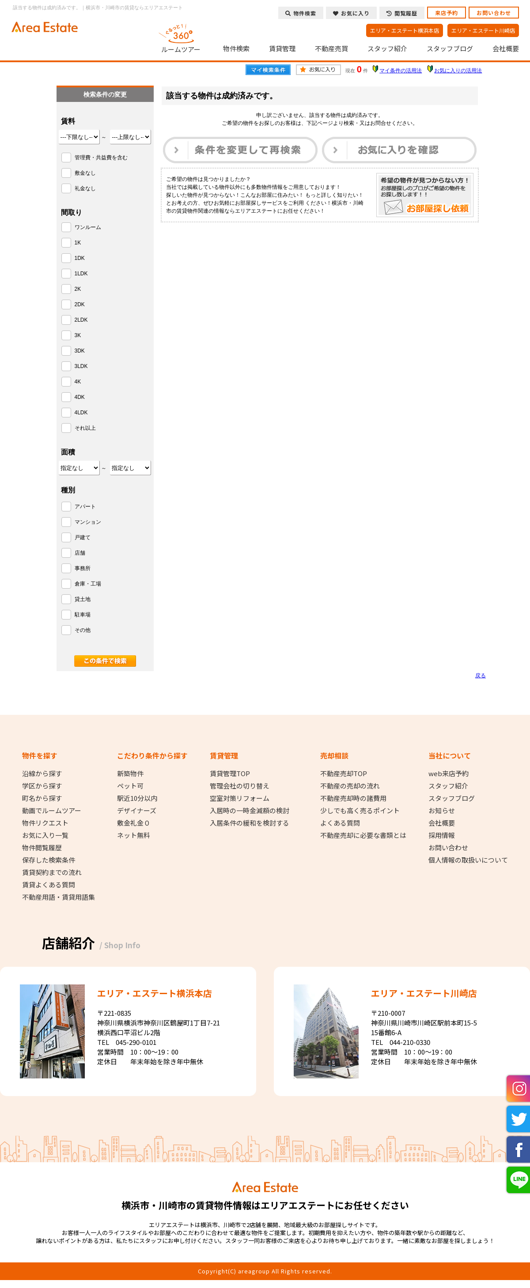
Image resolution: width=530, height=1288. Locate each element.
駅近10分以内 (137, 798)
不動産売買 (331, 49)
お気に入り (351, 13)
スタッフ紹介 (387, 49)
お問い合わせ (494, 12)
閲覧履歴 (401, 13)
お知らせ (441, 811)
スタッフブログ (450, 49)
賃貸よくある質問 (48, 885)
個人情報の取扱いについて (468, 860)
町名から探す (42, 798)
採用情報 (441, 835)
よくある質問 (340, 823)
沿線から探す (42, 773)
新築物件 (130, 773)
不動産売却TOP (343, 773)
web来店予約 (448, 773)
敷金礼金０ (133, 823)
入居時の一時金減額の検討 (249, 811)
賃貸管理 (282, 49)
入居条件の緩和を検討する (249, 823)
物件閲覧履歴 (42, 848)
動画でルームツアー (51, 811)
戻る (480, 675)
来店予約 (446, 12)
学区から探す (42, 786)
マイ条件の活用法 (400, 71)
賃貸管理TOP (230, 773)
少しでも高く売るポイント (360, 811)
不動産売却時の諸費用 (353, 798)
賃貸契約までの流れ (52, 872)
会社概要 (505, 49)
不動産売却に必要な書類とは (363, 835)
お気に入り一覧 (45, 835)
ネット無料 (133, 835)
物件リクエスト (45, 823)
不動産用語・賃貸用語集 (58, 897)
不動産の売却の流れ (350, 786)
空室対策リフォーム (239, 798)
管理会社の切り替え (239, 786)
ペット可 (130, 786)
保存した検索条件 (48, 860)
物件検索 (236, 49)
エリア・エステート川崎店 (483, 30)
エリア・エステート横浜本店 (404, 30)
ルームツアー (181, 37)
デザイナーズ (136, 811)
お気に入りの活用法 (458, 71)
